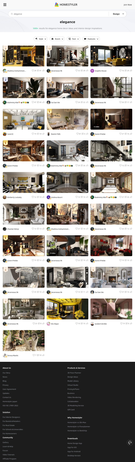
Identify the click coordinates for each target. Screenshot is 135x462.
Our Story (6, 372)
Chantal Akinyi (13, 229)
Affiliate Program (9, 458)
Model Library (73, 381)
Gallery (6, 442)
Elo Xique (55, 323)
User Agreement (9, 389)
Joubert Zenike (101, 323)
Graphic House (101, 70)
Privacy (5, 385)
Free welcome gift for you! (101, 10)
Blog (4, 381)
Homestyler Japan (10, 401)
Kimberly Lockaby (14, 197)
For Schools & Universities (13, 429)
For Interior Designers (11, 417)
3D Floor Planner (74, 372)
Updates (6, 393)
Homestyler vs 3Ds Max (77, 422)
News (5, 377)
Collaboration (73, 401)
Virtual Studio (73, 385)
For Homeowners (10, 433)
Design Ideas (73, 377)
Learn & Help (8, 446)
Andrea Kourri (56, 197)
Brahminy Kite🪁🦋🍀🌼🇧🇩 (18, 102)
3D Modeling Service (76, 405)
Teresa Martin (12, 355)
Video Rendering (74, 397)
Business (71, 393)
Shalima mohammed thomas (15, 70)
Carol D (10, 134)
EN (124, 4)
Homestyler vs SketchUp (77, 430)
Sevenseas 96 (12, 292)
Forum (5, 450)
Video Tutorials (9, 454)
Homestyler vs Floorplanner (79, 426)
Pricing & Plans (73, 389)
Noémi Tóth (55, 134)
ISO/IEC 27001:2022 (10, 405)
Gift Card (71, 409)
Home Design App (75, 443)
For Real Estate (9, 425)
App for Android (74, 451)
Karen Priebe (12, 165)
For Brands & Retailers (11, 421)
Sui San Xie (55, 102)
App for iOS (72, 447)
